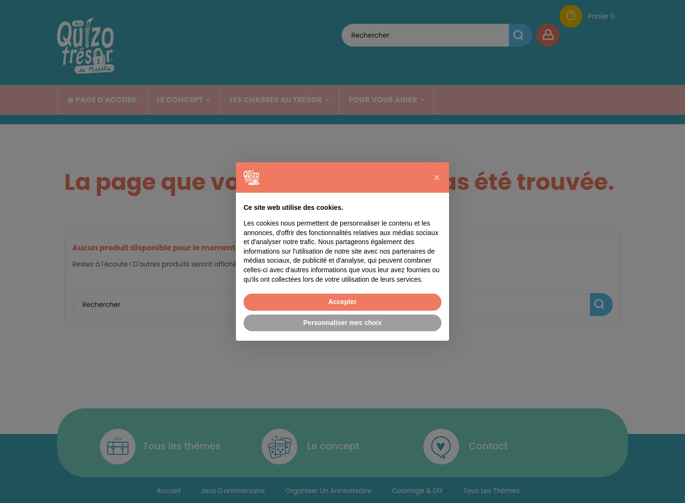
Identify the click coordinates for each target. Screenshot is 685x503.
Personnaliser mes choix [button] (342, 322)
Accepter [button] (342, 302)
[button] (436, 177)
